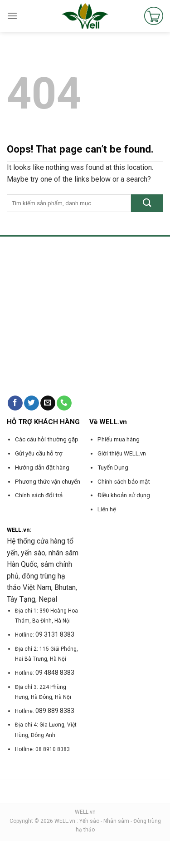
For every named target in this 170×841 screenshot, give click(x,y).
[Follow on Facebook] (15, 403)
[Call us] (64, 403)
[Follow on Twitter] (31, 403)
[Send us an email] (47, 403)
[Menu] (12, 16)
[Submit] (147, 203)
